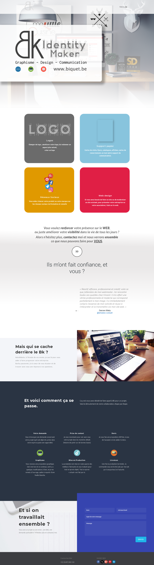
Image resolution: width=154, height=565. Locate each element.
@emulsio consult (105, 313)
